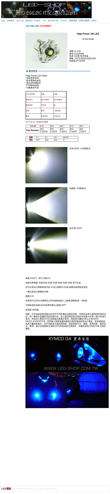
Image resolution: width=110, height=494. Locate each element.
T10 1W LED (32, 26)
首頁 (3, 21)
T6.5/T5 (64, 21)
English (37, 21)
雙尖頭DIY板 (53, 21)
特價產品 (10, 21)
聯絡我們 (29, 21)
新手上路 (20, 21)
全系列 (93, 21)
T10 (44, 21)
